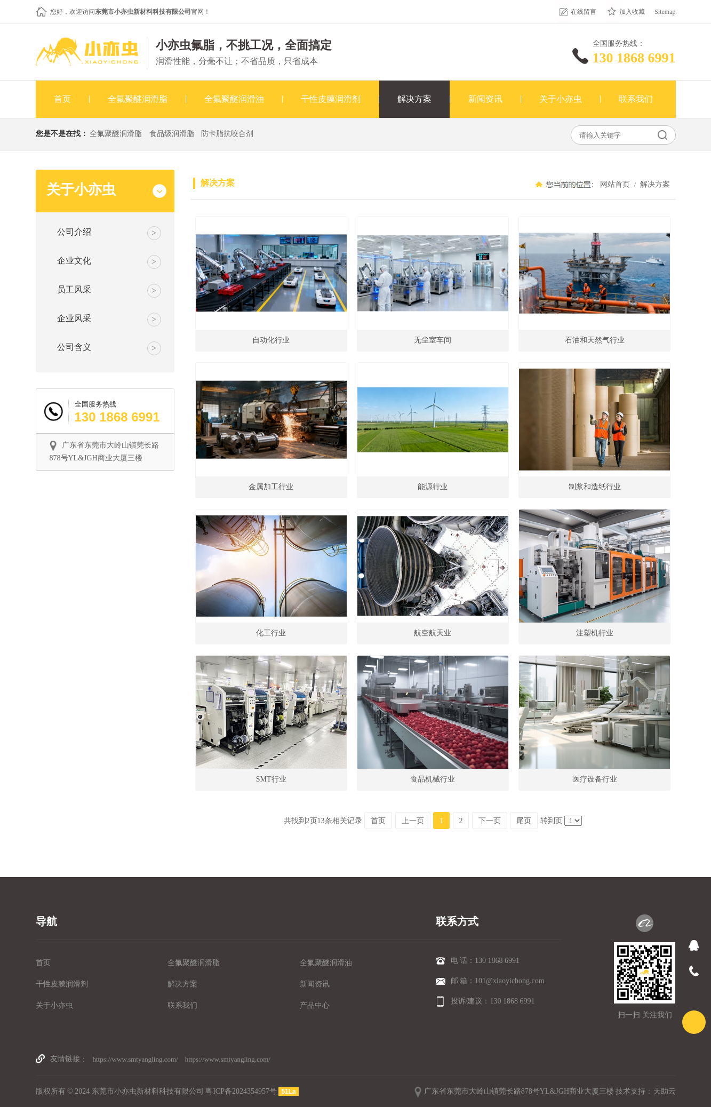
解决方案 (654, 184)
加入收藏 (632, 11)
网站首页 (615, 184)
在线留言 (583, 11)
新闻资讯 (315, 984)
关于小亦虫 (54, 1005)
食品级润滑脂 (171, 134)
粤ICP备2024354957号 (241, 1091)
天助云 (664, 1091)
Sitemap (664, 11)
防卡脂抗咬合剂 (227, 134)
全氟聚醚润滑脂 (116, 134)
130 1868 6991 (634, 58)
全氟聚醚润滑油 (326, 963)
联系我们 (182, 1005)
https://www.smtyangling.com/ (135, 1059)
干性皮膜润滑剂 (62, 984)
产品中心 (315, 1005)
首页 (43, 963)
